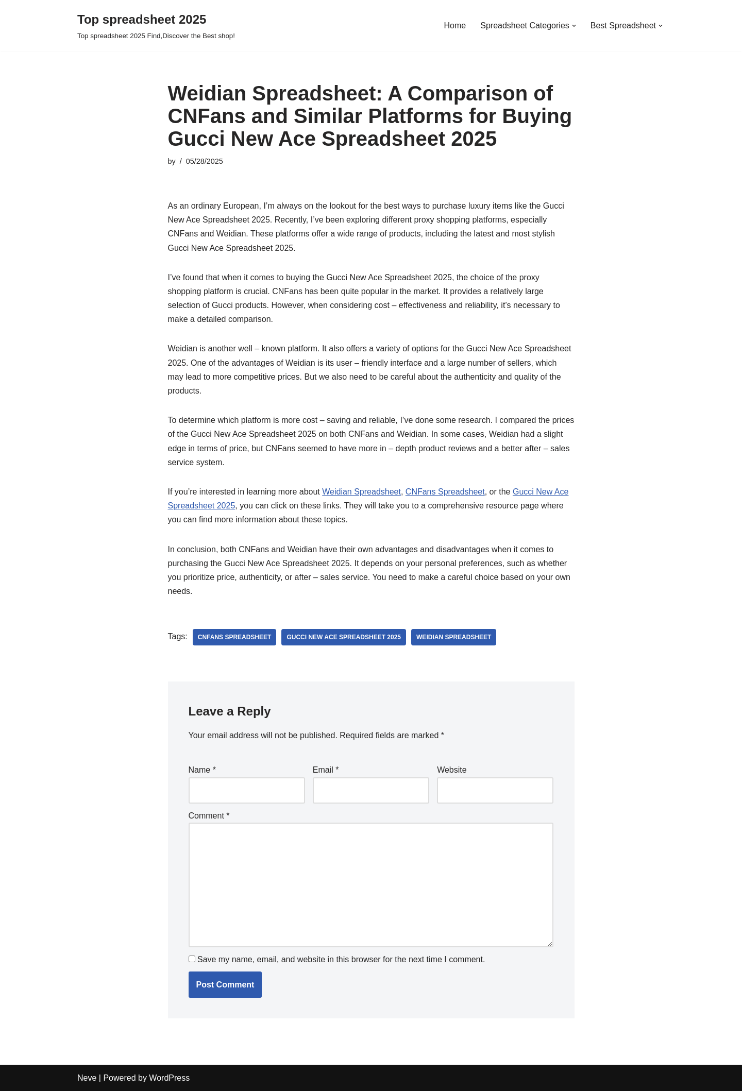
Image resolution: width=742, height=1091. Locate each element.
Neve (86, 1077)
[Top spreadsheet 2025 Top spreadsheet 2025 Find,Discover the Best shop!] (156, 25)
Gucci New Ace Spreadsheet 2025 (343, 637)
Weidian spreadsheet (453, 637)
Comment (209, 815)
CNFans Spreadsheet (445, 491)
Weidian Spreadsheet (361, 491)
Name (202, 769)
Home (455, 25)
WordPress (169, 1077)
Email (326, 769)
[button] (574, 26)
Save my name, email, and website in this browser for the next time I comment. (341, 959)
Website (452, 769)
